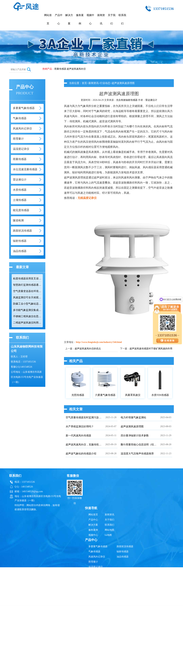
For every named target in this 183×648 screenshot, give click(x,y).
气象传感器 (94, 551)
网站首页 (48, 19)
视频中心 (90, 19)
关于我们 (111, 19)
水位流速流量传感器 (99, 577)
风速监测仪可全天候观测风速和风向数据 (27, 297)
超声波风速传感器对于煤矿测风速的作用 (151, 348)
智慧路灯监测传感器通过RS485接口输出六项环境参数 (27, 284)
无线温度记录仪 (87, 197)
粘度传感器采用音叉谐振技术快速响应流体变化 (27, 278)
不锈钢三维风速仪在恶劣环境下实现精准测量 (27, 316)
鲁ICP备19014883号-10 (145, 614)
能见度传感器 (95, 597)
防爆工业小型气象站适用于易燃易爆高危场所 (27, 303)
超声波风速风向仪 (76, 69)
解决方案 (69, 19)
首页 (84, 83)
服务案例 (80, 19)
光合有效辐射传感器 (127, 100)
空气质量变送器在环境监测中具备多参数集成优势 (27, 291)
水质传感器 (94, 587)
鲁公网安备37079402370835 (108, 614)
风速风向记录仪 (96, 556)
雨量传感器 (60, 69)
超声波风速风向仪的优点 (88, 348)
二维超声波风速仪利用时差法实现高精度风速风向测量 (27, 322)
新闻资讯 (101, 19)
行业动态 (105, 83)
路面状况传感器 (125, 546)
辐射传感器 (123, 551)
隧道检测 (93, 602)
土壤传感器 (94, 592)
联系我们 (122, 19)
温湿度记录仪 (95, 567)
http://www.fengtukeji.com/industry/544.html (99, 342)
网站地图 (109, 530)
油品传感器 (123, 556)
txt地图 (108, 535)
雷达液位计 (151, 100)
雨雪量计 (93, 561)
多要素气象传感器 (97, 546)
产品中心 (58, 19)
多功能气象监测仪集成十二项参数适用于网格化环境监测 (27, 310)
